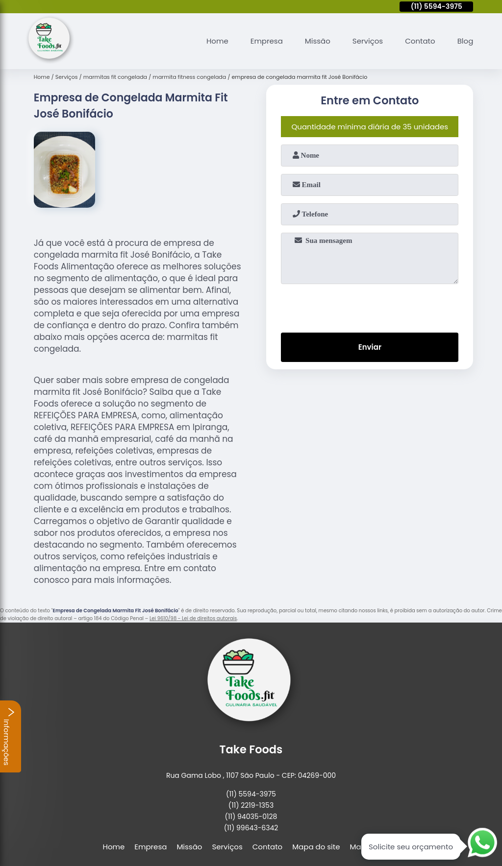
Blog (465, 41)
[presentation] (369, 306)
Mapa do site (316, 847)
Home (217, 41)
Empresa (267, 41)
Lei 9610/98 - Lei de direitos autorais (193, 618)
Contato (420, 41)
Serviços (367, 41)
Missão (317, 41)
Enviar (369, 347)
